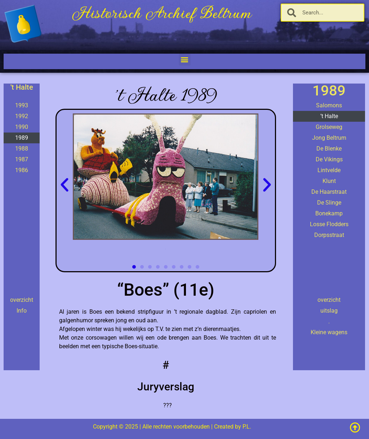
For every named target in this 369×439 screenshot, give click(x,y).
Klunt (329, 181)
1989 (21, 137)
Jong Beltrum (329, 137)
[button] (185, 60)
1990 (21, 127)
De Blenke (329, 148)
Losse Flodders (329, 224)
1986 (21, 170)
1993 (21, 105)
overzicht (21, 299)
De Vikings (329, 159)
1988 (21, 148)
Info (22, 310)
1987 (21, 159)
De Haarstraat (329, 191)
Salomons (329, 105)
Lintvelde (329, 170)
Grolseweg (329, 127)
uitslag (329, 310)
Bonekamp (329, 213)
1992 (21, 116)
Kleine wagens (329, 332)
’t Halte (329, 116)
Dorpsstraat (329, 235)
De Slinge (329, 202)
